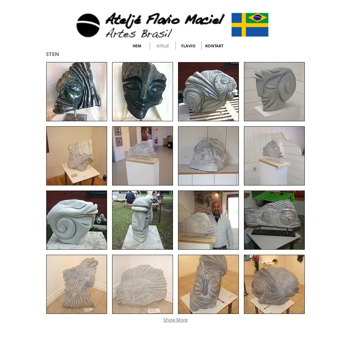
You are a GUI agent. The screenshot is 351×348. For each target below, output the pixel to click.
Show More (175, 319)
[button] (76, 91)
